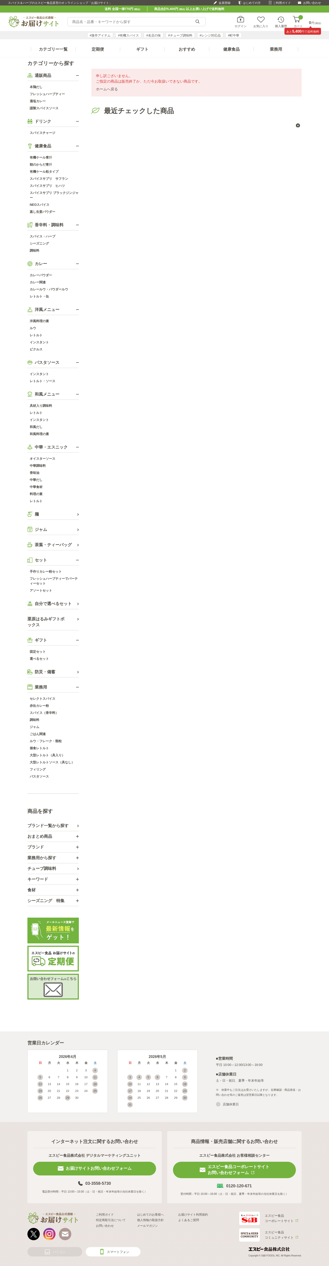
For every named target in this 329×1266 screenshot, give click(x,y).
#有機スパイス (128, 35)
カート (298, 22)
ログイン (241, 26)
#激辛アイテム (100, 35)
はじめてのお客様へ (150, 1214)
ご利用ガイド (282, 3)
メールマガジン (147, 1225)
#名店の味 (153, 35)
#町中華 (233, 35)
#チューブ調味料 (180, 35)
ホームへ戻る (107, 89)
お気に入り (260, 26)
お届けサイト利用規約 (193, 1214)
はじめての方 (252, 3)
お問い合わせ (312, 3)
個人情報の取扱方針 (150, 1220)
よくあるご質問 (188, 1220)
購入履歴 (281, 26)
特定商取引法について (111, 1220)
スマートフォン (118, 1252)
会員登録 (225, 3)
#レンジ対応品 (210, 35)
